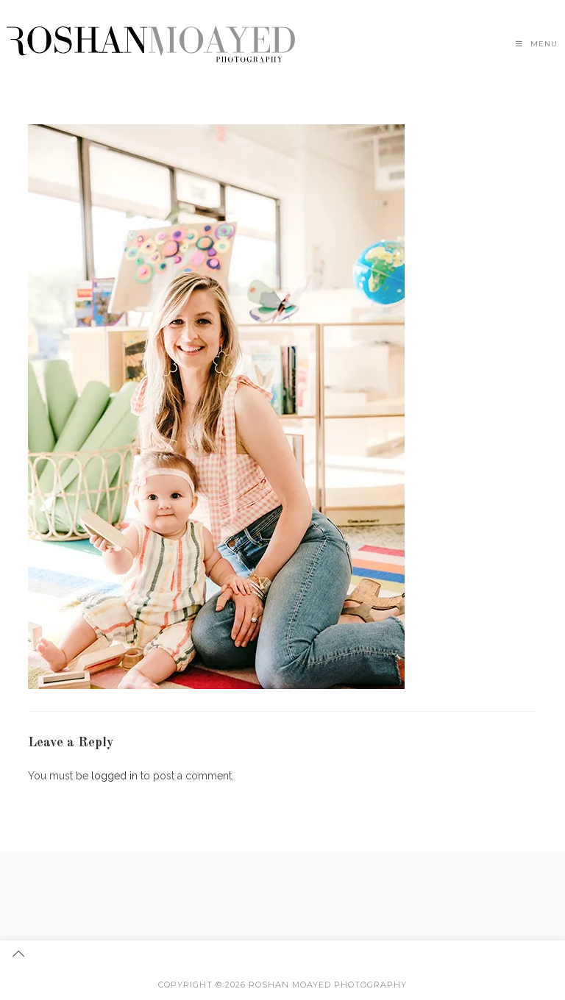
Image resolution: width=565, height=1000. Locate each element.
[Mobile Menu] (537, 44)
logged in (114, 776)
